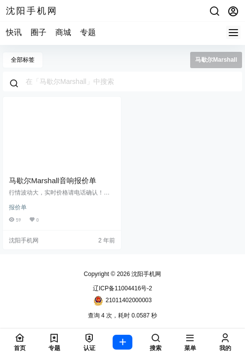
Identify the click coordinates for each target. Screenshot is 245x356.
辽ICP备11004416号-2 (122, 288)
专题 (88, 32)
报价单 (18, 207)
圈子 (38, 32)
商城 (63, 32)
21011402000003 (122, 301)
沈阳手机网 (145, 274)
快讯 (14, 32)
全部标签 (23, 59)
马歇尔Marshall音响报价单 (52, 180)
